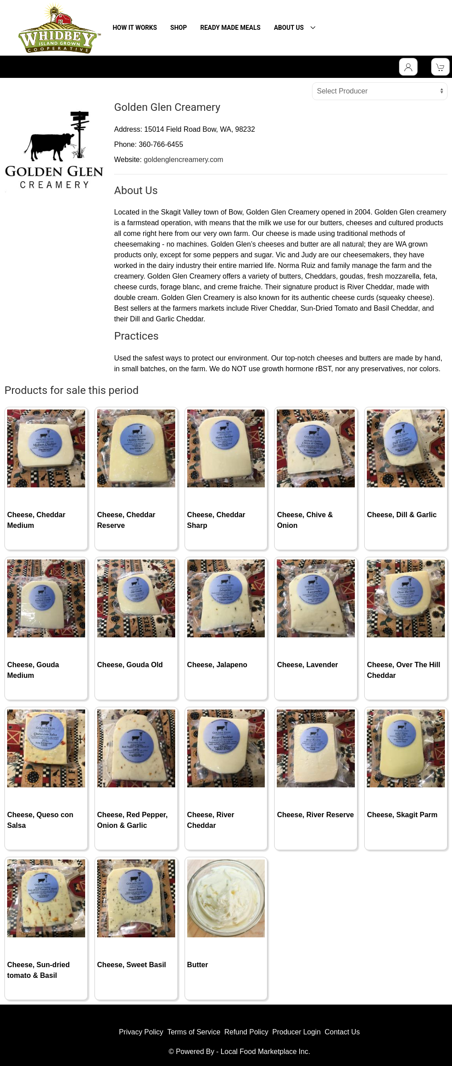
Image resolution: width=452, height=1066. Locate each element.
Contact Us (342, 1032)
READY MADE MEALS (230, 27)
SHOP (178, 27)
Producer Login (296, 1032)
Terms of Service (193, 1032)
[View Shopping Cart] (440, 67)
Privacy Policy (141, 1032)
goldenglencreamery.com (183, 159)
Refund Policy (246, 1032)
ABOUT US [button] (294, 27)
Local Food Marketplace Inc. (265, 1051)
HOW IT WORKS (135, 27)
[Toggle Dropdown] (408, 67)
